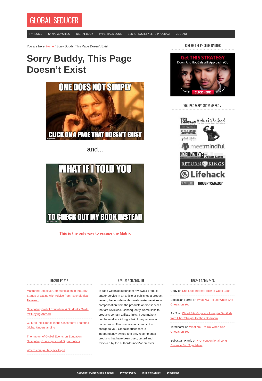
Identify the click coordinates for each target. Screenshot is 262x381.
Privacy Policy (128, 375)
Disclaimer (173, 375)
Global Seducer (60, 21)
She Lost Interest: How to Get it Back (206, 294)
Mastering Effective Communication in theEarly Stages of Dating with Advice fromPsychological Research (57, 298)
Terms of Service (151, 375)
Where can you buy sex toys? (46, 353)
